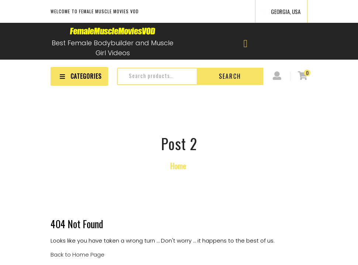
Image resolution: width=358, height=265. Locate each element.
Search (230, 76)
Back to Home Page (77, 254)
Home (178, 166)
